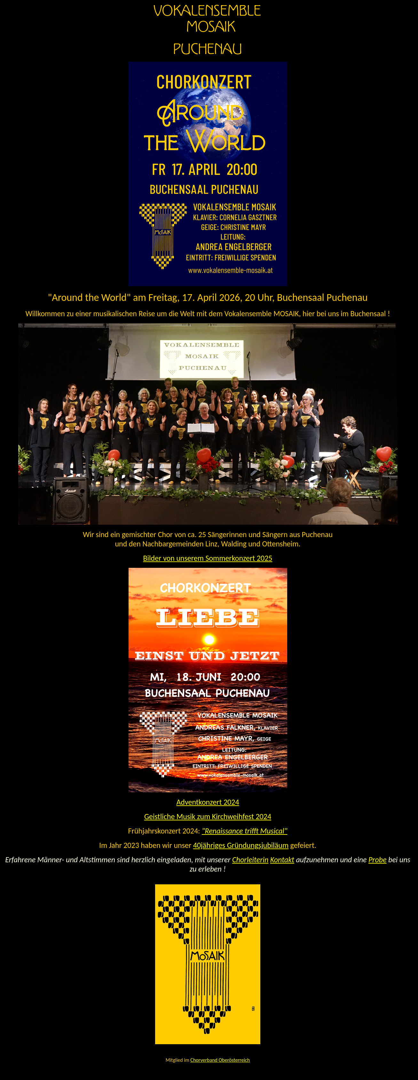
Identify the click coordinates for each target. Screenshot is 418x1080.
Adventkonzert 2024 (207, 802)
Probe (377, 859)
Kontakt (282, 859)
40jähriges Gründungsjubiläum (240, 845)
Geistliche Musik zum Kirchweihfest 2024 (207, 816)
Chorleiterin (250, 859)
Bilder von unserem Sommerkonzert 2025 (207, 558)
